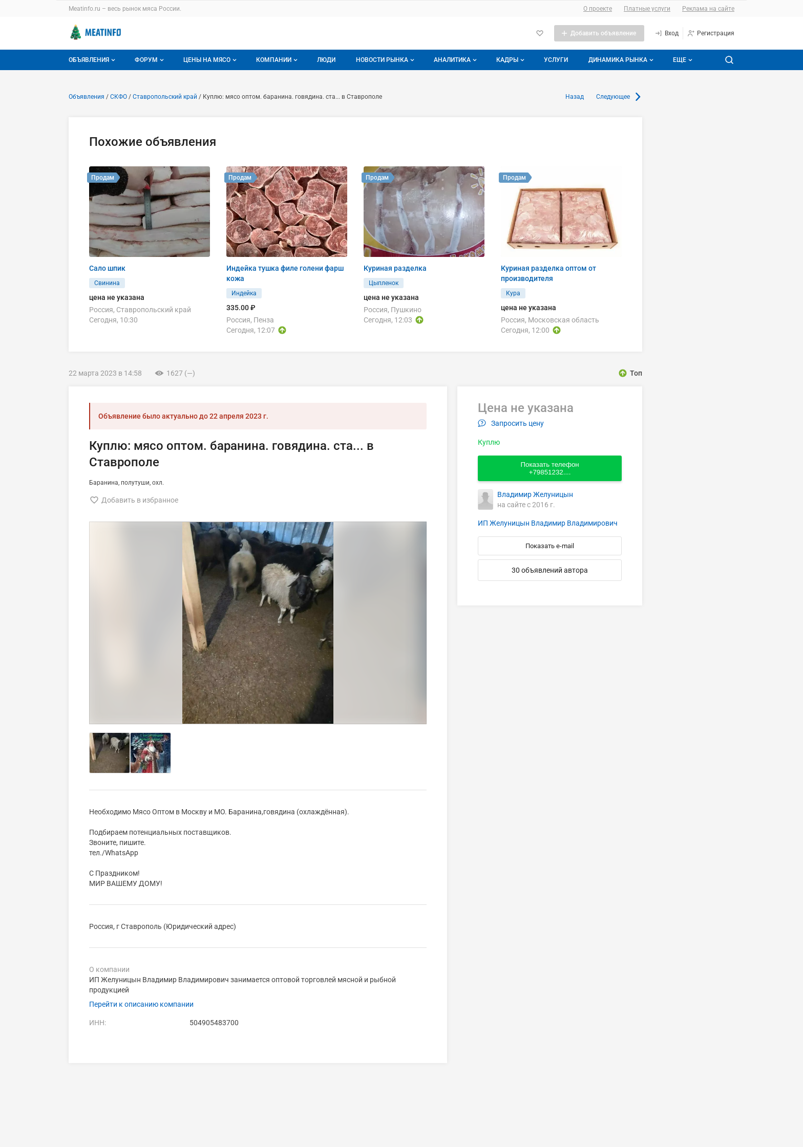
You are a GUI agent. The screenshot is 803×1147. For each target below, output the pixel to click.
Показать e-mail (549, 546)
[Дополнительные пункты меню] (682, 60)
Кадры (511, 60)
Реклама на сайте (708, 8)
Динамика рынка (622, 60)
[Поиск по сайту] (729, 60)
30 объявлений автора (550, 570)
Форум (150, 60)
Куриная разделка (395, 268)
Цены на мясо (211, 60)
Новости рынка (386, 60)
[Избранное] (540, 33)
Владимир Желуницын (535, 494)
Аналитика (456, 60)
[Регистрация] (710, 33)
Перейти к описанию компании (141, 1004)
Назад (574, 96)
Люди (326, 59)
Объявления (93, 60)
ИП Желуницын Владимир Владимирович (548, 523)
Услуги (556, 59)
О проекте (597, 8)
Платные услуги (647, 8)
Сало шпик (107, 268)
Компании (278, 60)
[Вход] (666, 33)
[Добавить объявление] (599, 33)
